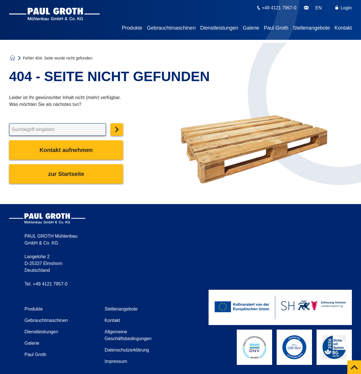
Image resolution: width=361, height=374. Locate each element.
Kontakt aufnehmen (66, 150)
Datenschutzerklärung (127, 350)
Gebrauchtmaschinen (171, 28)
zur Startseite (66, 174)
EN (318, 7)
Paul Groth (276, 28)
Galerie (251, 28)
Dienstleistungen (219, 28)
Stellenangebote (311, 28)
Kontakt (343, 28)
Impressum (116, 361)
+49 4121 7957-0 (279, 7)
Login (343, 7)
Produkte (132, 28)
